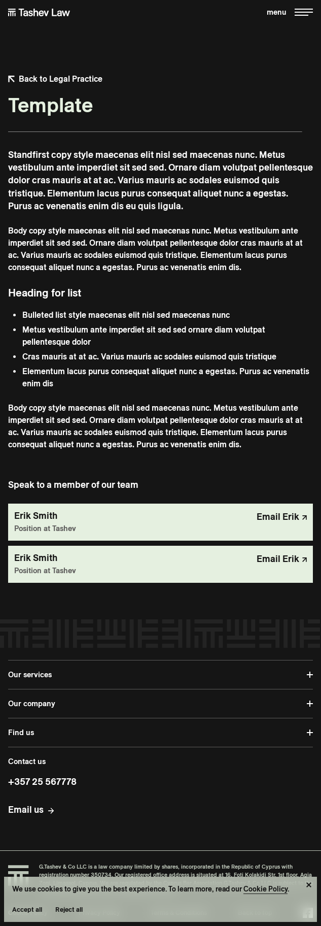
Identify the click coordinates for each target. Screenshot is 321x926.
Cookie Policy (265, 889)
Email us (26, 809)
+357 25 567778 (42, 781)
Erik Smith (35, 515)
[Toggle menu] (290, 12)
